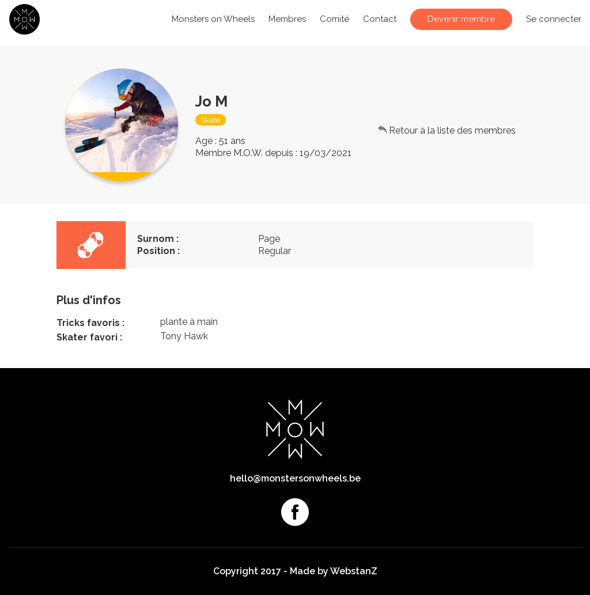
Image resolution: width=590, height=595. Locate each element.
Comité (334, 19)
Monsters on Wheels (213, 19)
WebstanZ (353, 571)
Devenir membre (461, 19)
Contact (379, 19)
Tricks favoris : (90, 322)
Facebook (295, 512)
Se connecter (553, 19)
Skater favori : (89, 337)
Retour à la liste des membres (452, 130)
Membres (287, 19)
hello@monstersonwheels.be (295, 478)
